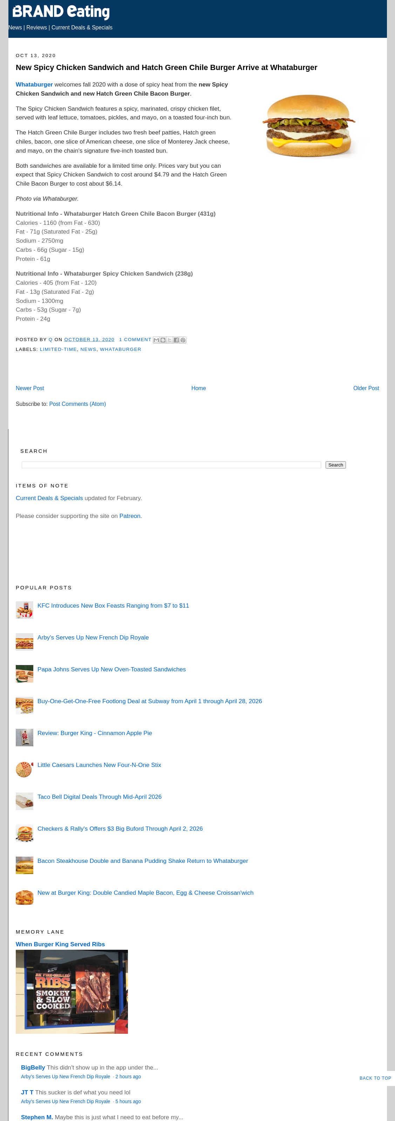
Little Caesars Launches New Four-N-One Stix (99, 764)
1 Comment (135, 339)
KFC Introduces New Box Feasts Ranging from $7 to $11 (113, 605)
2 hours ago (128, 1076)
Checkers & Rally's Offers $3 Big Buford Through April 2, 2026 (120, 828)
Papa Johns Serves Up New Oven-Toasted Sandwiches (112, 669)
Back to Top (375, 1078)
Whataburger (34, 84)
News (15, 27)
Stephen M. (37, 1117)
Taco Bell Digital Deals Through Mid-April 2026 (100, 796)
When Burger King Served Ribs (60, 944)
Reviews (36, 27)
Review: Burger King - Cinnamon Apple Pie (95, 732)
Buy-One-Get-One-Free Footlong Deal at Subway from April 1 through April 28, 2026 (150, 701)
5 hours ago (128, 1101)
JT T (27, 1092)
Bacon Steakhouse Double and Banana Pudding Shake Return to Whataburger (143, 860)
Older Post (366, 388)
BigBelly (33, 1067)
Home (198, 388)
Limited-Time (58, 349)
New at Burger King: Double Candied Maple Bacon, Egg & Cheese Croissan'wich (145, 892)
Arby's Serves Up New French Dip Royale (93, 637)
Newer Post (30, 388)
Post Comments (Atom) (77, 404)
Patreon (130, 515)
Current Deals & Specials (82, 27)
